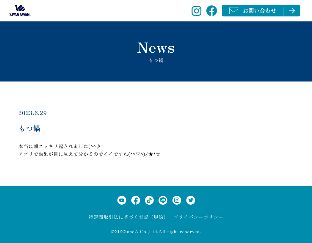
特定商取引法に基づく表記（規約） (129, 216)
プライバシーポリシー (198, 216)
